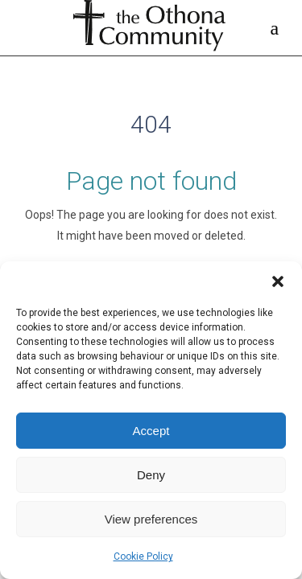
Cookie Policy (143, 556)
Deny (151, 475)
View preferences (151, 519)
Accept (151, 430)
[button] (278, 281)
